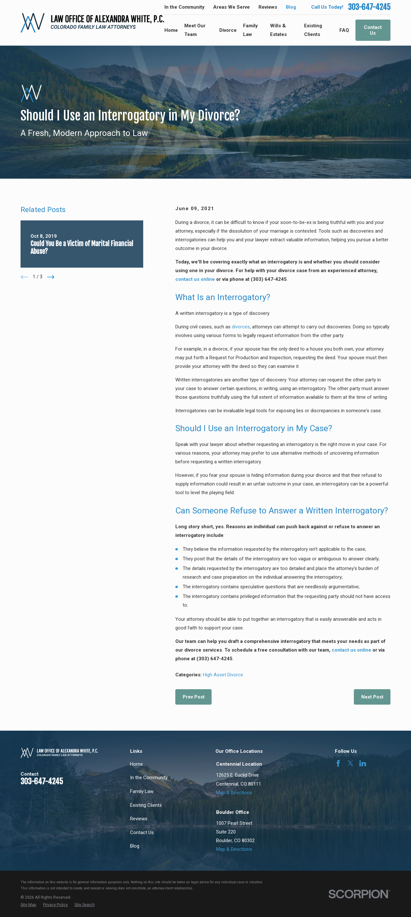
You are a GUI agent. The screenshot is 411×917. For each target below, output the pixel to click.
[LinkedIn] (362, 763)
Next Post (372, 697)
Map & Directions (234, 793)
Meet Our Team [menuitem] (195, 30)
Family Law (141, 791)
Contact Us (373, 30)
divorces (241, 327)
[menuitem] (28, 905)
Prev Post (194, 697)
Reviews (267, 7)
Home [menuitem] (171, 30)
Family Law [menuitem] (250, 30)
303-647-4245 (369, 7)
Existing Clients (146, 805)
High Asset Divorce (223, 675)
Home (136, 764)
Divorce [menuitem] (228, 30)
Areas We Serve (231, 7)
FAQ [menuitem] (344, 30)
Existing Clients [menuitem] (313, 30)
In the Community (184, 7)
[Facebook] (338, 763)
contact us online (195, 279)
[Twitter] (350, 763)
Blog (291, 7)
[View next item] (51, 277)
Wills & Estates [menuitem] (278, 30)
